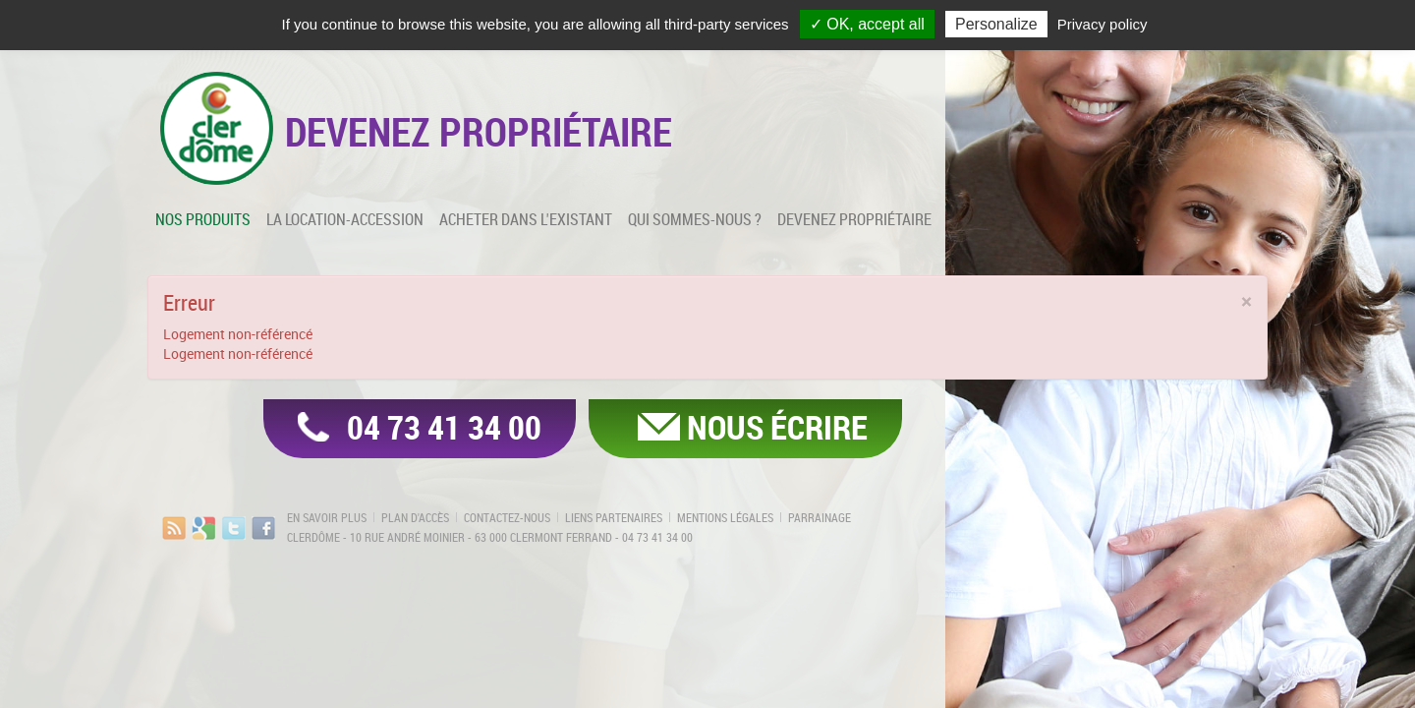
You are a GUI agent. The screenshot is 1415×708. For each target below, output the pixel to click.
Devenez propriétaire (854, 219)
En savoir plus (327, 517)
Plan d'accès (415, 517)
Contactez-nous (507, 517)
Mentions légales (725, 517)
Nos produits (203, 219)
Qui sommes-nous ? (695, 219)
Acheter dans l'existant (525, 219)
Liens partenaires (613, 517)
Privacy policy (1102, 24)
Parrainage (819, 517)
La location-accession (345, 219)
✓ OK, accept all (867, 24)
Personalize (996, 24)
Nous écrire (777, 426)
